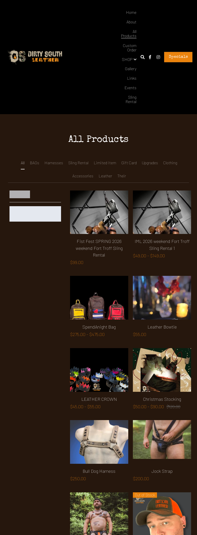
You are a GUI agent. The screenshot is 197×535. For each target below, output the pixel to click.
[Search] (143, 57)
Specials (178, 57)
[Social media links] (150, 57)
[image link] (35, 57)
